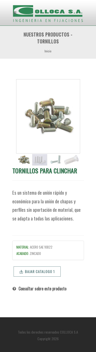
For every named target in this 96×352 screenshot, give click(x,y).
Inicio (48, 51)
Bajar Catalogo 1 (37, 271)
